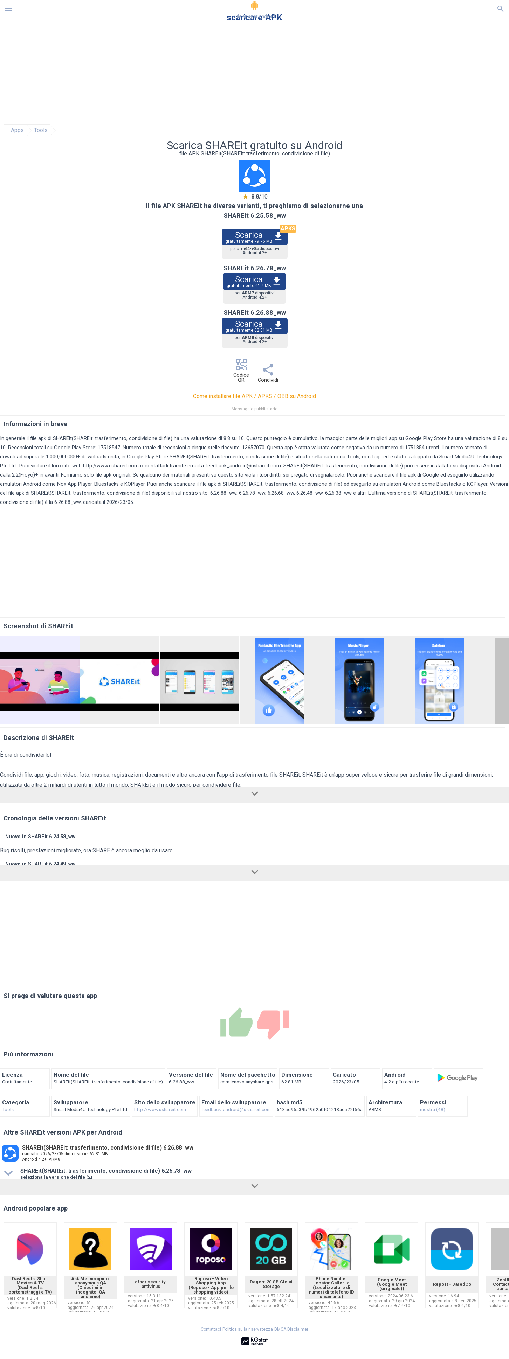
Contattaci (211, 1329)
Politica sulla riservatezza (247, 1329)
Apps (17, 130)
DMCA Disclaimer (291, 1329)
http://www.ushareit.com (111, 466)
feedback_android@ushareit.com (243, 466)
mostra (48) (432, 1109)
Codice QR (241, 372)
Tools (41, 130)
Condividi (268, 375)
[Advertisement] (297, 72)
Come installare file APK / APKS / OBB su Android (254, 396)
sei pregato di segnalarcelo (313, 475)
